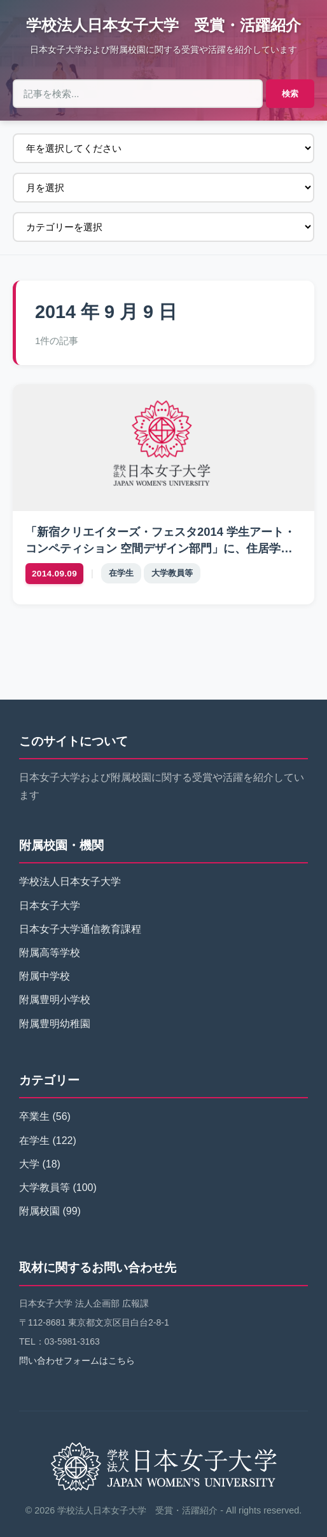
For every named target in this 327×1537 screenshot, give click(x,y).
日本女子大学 (49, 905)
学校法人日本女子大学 (70, 881)
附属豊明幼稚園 (54, 1023)
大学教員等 (172, 573)
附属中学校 (44, 976)
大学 (29, 1164)
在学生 (121, 573)
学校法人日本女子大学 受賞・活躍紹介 (163, 25)
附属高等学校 (49, 952)
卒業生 (34, 1116)
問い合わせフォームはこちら (77, 1360)
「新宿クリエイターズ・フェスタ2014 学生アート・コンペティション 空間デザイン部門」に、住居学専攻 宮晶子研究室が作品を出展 (160, 548)
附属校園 (39, 1211)
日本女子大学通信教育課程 (80, 929)
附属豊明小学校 (54, 999)
